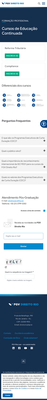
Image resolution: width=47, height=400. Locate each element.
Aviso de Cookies (20, 388)
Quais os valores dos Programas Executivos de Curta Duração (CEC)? (23, 179)
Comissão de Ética (12, 338)
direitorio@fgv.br (26, 325)
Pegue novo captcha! (6, 267)
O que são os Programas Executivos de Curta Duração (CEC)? (23, 139)
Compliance (11, 66)
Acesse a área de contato (33, 211)
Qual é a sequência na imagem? (18, 272)
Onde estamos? (31, 338)
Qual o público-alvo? (23, 151)
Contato (7, 333)
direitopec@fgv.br (16, 201)
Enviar (24, 246)
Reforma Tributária (15, 48)
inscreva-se (12, 56)
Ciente (7, 395)
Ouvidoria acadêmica (24, 333)
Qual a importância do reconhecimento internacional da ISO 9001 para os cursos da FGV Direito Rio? (23, 164)
